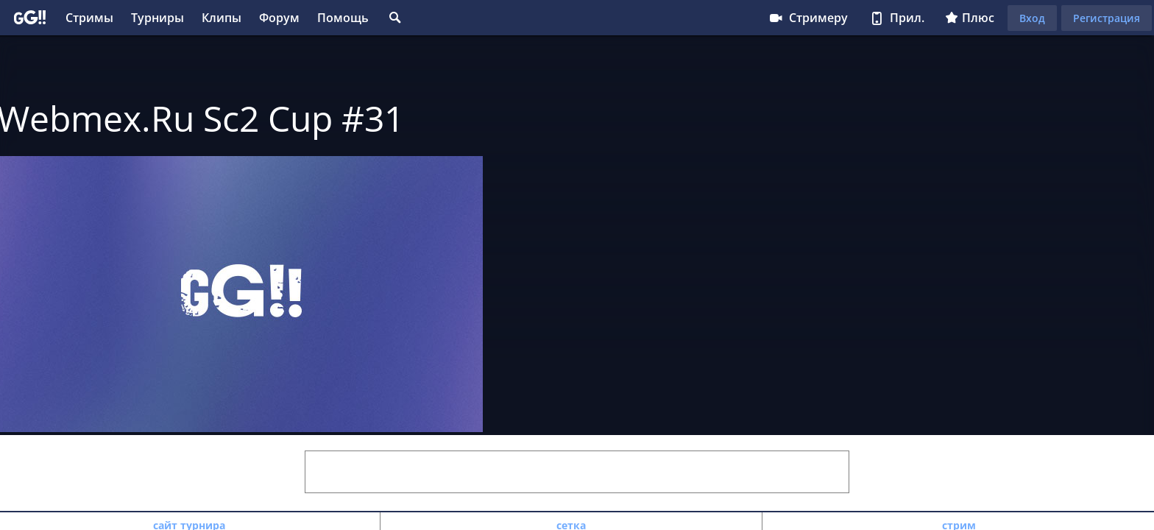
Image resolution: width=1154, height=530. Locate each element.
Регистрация (1106, 18)
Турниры (157, 18)
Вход (1032, 18)
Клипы (221, 18)
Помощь (343, 18)
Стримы (89, 18)
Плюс (969, 18)
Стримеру (808, 18)
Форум (279, 18)
